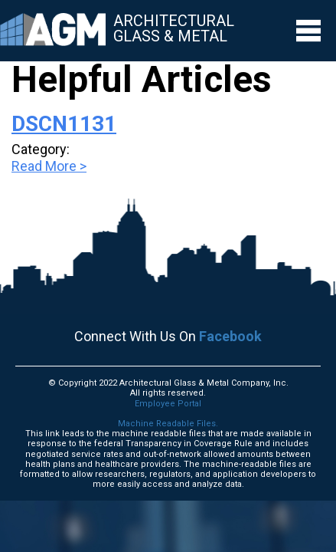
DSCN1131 (63, 123)
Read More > (48, 166)
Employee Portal (168, 404)
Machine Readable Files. (168, 424)
